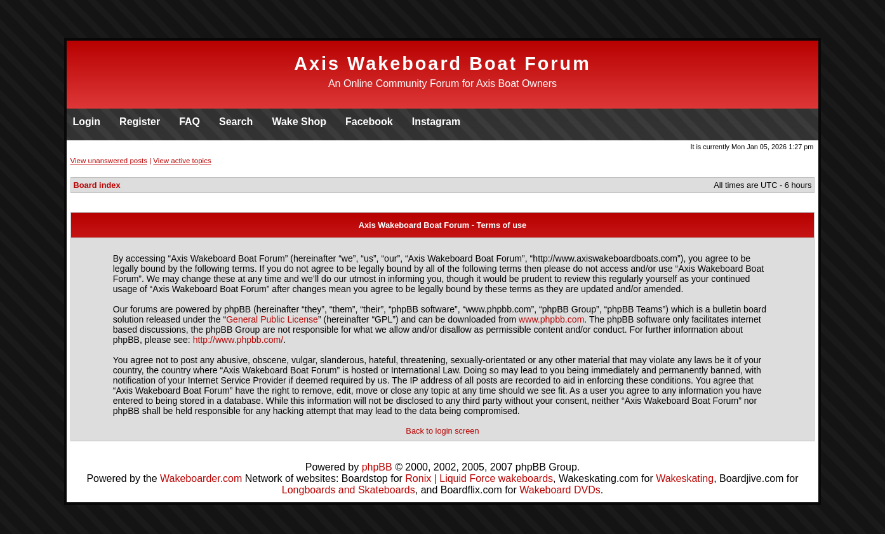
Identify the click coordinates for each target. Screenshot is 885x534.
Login (87, 121)
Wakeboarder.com (201, 478)
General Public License (272, 319)
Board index (97, 185)
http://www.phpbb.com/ (238, 340)
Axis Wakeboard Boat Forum (442, 63)
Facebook (369, 121)
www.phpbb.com (551, 319)
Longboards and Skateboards (348, 489)
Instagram (436, 121)
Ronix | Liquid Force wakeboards (479, 478)
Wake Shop (299, 121)
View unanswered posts (108, 160)
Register (139, 121)
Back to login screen (442, 431)
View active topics (182, 160)
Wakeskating (685, 478)
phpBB (377, 467)
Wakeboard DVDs (559, 489)
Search (236, 121)
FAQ (189, 121)
